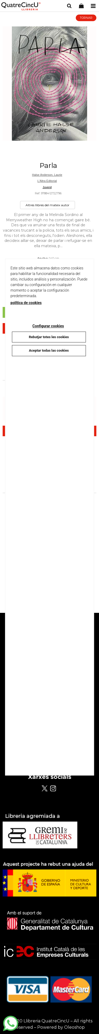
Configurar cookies (48, 326)
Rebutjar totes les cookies (49, 337)
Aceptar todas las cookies (49, 350)
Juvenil (47, 187)
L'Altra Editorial (47, 180)
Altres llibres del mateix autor (47, 205)
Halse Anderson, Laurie (47, 174)
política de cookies (26, 303)
